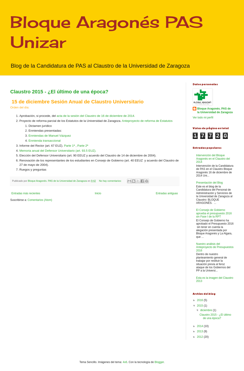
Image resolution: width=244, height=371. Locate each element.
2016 (200, 300)
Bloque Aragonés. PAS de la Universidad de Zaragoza (215, 110)
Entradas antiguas (167, 193)
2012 (200, 336)
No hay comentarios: (110, 180)
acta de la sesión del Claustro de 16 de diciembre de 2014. (96, 116)
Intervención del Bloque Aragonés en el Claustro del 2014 (213, 159)
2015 (200, 305)
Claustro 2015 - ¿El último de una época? (59, 92)
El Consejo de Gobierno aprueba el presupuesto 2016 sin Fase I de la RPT (214, 213)
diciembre (206, 310)
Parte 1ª (69, 145)
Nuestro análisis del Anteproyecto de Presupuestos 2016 (215, 247)
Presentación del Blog (209, 182)
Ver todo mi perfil (203, 117)
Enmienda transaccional (45, 140)
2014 (200, 326)
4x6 (125, 362)
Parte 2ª (82, 145)
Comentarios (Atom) (40, 200)
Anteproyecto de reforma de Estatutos (147, 121)
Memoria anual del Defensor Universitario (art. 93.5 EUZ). (57, 150)
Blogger (159, 362)
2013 (200, 331)
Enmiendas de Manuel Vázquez (50, 135)
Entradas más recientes (25, 193)
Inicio (98, 193)
